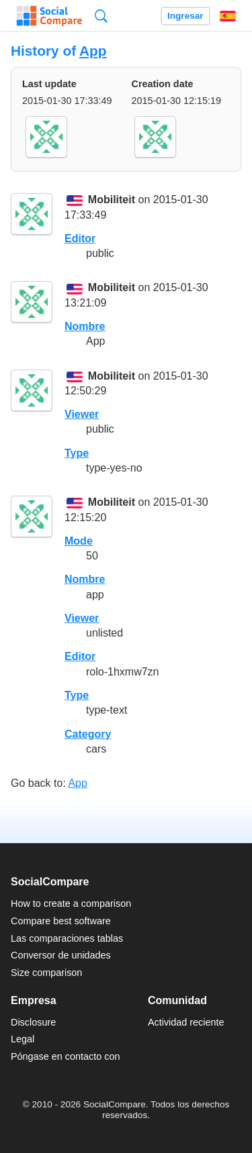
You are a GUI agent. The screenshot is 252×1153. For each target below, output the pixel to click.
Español (228, 16)
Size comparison (46, 972)
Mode (79, 541)
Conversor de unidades (61, 955)
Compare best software (61, 921)
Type (77, 453)
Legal (22, 1039)
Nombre (85, 326)
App (92, 50)
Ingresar (185, 16)
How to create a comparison (71, 903)
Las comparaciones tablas (67, 938)
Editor (80, 238)
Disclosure (33, 1022)
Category (88, 734)
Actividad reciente (186, 1022)
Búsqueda (101, 15)
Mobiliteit (111, 200)
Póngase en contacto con (65, 1056)
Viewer (82, 414)
